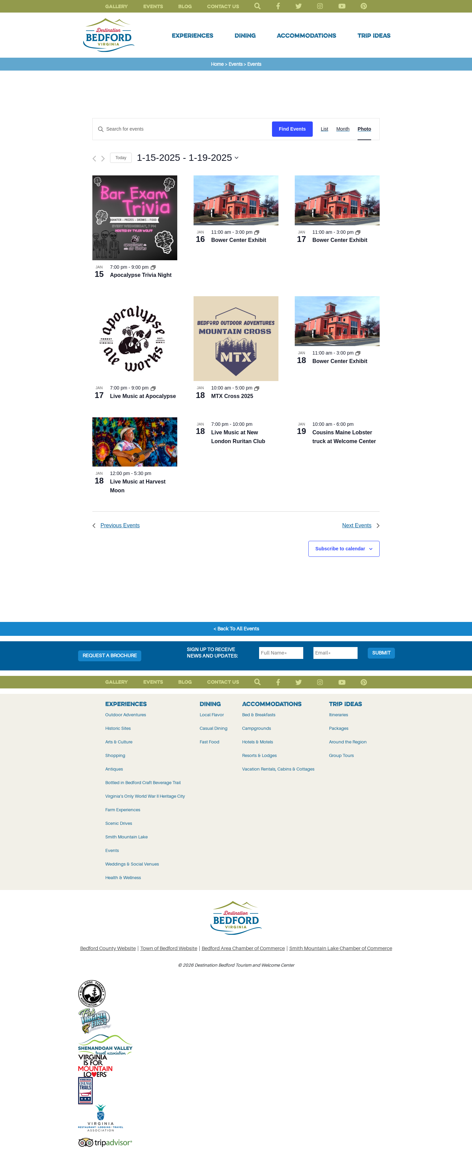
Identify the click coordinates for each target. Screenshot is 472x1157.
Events (153, 6)
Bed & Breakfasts (258, 714)
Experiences (192, 35)
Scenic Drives (118, 823)
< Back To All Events (236, 629)
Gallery (116, 6)
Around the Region (348, 741)
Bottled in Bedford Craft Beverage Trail (143, 782)
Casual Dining (214, 728)
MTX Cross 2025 (232, 396)
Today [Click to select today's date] (120, 157)
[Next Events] (103, 158)
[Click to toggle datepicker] (187, 158)
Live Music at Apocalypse (143, 396)
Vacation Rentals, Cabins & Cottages (278, 769)
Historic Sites (118, 728)
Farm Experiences (122, 809)
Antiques (114, 769)
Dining (245, 35)
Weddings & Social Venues (132, 864)
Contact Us (223, 6)
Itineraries (338, 714)
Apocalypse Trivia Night (140, 275)
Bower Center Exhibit (238, 240)
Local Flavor (212, 714)
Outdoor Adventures (125, 714)
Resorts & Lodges (259, 755)
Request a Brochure (110, 656)
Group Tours (341, 755)
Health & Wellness (123, 877)
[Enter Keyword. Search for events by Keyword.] (182, 129)
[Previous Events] (94, 158)
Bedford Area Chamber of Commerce (243, 948)
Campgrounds (256, 728)
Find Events (292, 129)
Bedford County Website (108, 948)
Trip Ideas (374, 35)
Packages (338, 728)
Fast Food (209, 741)
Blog (185, 6)
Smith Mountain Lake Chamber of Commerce (340, 948)
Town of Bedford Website (168, 948)
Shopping (115, 755)
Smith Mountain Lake (126, 836)
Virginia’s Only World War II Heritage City (145, 796)
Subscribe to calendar (340, 548)
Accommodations (306, 35)
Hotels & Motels (257, 741)
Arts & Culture (118, 741)
